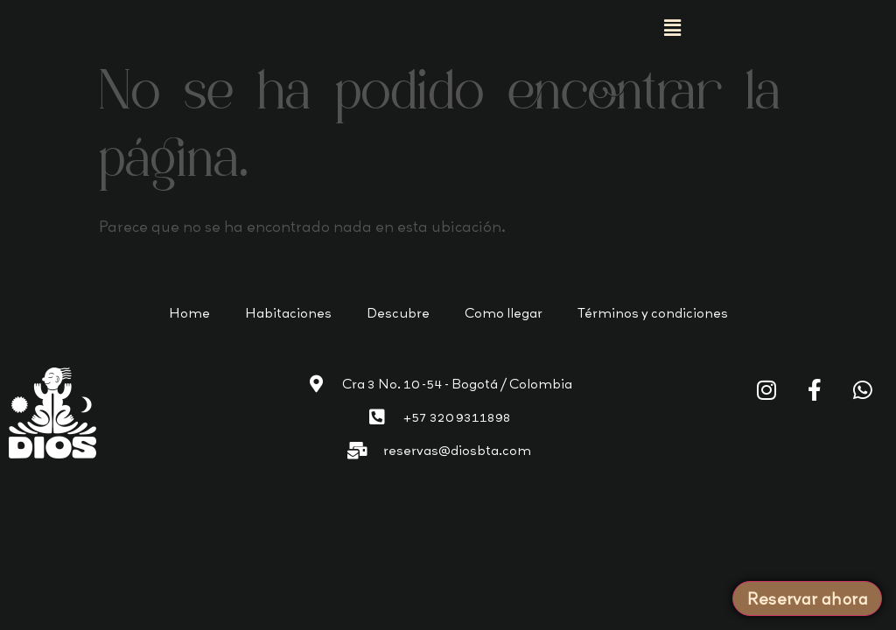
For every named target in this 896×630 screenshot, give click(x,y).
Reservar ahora (807, 598)
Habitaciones (288, 313)
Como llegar (503, 313)
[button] (672, 27)
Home (189, 313)
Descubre (398, 313)
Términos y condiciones (653, 313)
